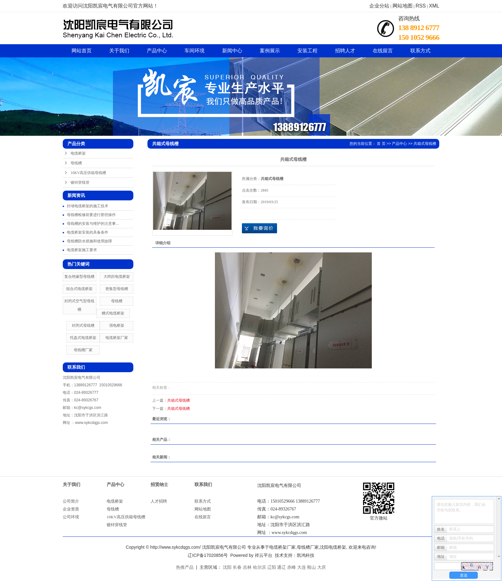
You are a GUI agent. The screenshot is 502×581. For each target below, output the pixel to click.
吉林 (247, 567)
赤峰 (291, 567)
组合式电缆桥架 (79, 289)
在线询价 (259, 228)
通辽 (281, 567)
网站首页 (82, 50)
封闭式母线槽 (83, 325)
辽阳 (271, 567)
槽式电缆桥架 (113, 313)
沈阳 (227, 567)
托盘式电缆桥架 (83, 337)
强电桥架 (116, 325)
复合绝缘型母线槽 (79, 276)
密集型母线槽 (116, 289)
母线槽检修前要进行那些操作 (91, 215)
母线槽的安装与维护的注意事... (93, 223)
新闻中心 (232, 50)
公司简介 (71, 501)
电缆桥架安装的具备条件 (87, 232)
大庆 (321, 567)
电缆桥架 (78, 153)
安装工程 (307, 50)
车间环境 (194, 50)
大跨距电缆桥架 (117, 276)
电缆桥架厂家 (116, 337)
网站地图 (403, 5)
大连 (301, 567)
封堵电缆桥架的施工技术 (87, 206)
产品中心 (157, 50)
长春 (237, 567)
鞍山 (311, 567)
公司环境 (71, 517)
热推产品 (185, 567)
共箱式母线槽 (425, 143)
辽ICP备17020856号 (208, 555)
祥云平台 (263, 555)
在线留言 (383, 50)
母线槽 (76, 163)
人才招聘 (159, 501)
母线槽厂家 (83, 350)
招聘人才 (345, 50)
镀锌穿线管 (80, 182)
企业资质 (71, 509)
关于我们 (119, 50)
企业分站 (379, 5)
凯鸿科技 (305, 555)
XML (434, 5)
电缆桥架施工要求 (82, 250)
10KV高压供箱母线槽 (88, 173)
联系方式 (420, 50)
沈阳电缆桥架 (333, 547)
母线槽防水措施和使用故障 (89, 241)
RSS (420, 5)
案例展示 (270, 50)
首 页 (381, 143)
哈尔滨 (259, 567)
